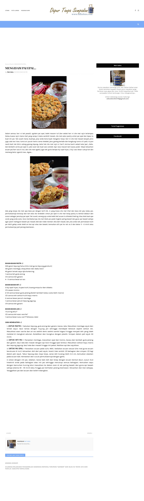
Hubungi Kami (25, 10)
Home (7, 64)
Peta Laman (15, 10)
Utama (7, 10)
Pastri (11, 64)
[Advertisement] (72, 45)
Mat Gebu (10, 72)
